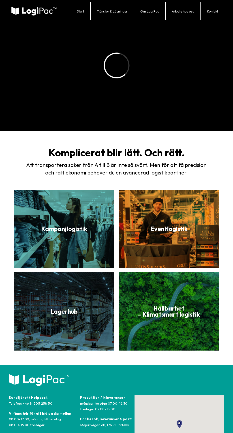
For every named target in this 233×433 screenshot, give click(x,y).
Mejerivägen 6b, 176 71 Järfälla (104, 425)
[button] (112, 11)
